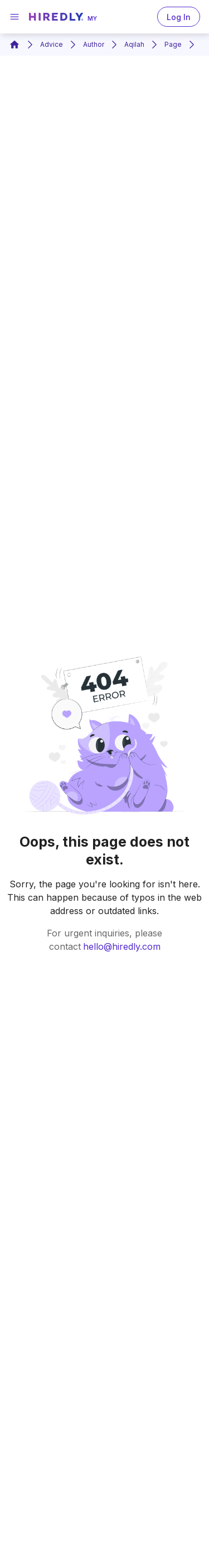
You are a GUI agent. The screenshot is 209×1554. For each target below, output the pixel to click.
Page (173, 44)
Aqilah (134, 44)
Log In (179, 16)
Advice (51, 44)
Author (93, 44)
